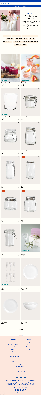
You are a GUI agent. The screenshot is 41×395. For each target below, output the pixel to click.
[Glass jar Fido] (30, 104)
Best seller (13, 349)
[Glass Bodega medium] (10, 104)
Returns (20, 373)
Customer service (20, 366)
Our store (29, 344)
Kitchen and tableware (13, 344)
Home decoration (13, 342)
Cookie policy (20, 369)
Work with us (29, 346)
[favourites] (37, 3)
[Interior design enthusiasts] (30, 42)
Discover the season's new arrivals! (20, 6)
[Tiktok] (26, 390)
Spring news (13, 358)
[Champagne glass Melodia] (10, 274)
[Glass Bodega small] (10, 70)
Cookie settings (20, 392)
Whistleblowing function (20, 371)
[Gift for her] (10, 39)
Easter (13, 361)
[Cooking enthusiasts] (20, 45)
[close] (40, 6)
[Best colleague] (7, 42)
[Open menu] (1, 3)
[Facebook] (15, 390)
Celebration (13, 346)
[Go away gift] (16, 36)
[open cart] (39, 3)
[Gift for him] (19, 39)
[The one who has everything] (30, 36)
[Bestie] (25, 39)
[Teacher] (32, 39)
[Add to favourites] (19, 55)
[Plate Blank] (30, 274)
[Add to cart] (19, 85)
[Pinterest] (18, 390)
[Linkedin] (23, 390)
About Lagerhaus (29, 342)
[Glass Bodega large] (30, 70)
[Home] (6, 3)
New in (13, 351)
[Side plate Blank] (10, 308)
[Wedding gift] (7, 36)
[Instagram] (20, 390)
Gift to (5, 8)
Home (2, 8)
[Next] (35, 329)
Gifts (13, 354)
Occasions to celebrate (13, 356)
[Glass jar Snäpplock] (10, 240)
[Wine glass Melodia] (30, 240)
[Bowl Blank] (30, 308)
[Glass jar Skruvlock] (30, 172)
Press (29, 349)
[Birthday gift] (17, 42)
